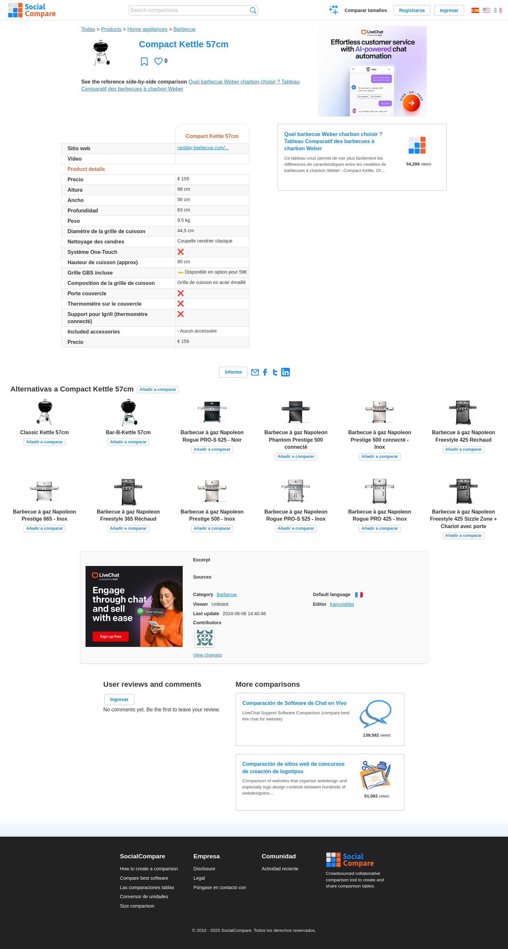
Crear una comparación (333, 11)
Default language (332, 594)
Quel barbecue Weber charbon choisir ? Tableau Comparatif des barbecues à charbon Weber (333, 141)
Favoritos (144, 61)
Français (498, 10)
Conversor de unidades (144, 896)
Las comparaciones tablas (147, 887)
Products (111, 29)
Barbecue (184, 29)
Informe (233, 372)
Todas (88, 29)
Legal (199, 878)
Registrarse (412, 10)
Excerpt (201, 559)
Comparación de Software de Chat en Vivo (294, 703)
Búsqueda (253, 10)
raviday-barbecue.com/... (203, 147)
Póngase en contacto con (219, 887)
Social (357, 860)
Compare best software (144, 878)
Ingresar (449, 10)
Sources (202, 577)
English (487, 10)
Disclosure (204, 868)
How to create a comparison (149, 868)
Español (475, 10)
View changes (207, 655)
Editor (320, 604)
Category (203, 594)
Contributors (207, 622)
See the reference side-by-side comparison (134, 82)
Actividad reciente (280, 868)
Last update (206, 613)
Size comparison (137, 906)
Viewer (200, 604)
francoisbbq (342, 604)
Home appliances (147, 29)
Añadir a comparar (158, 389)
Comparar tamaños (366, 10)
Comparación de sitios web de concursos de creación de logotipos (293, 767)
